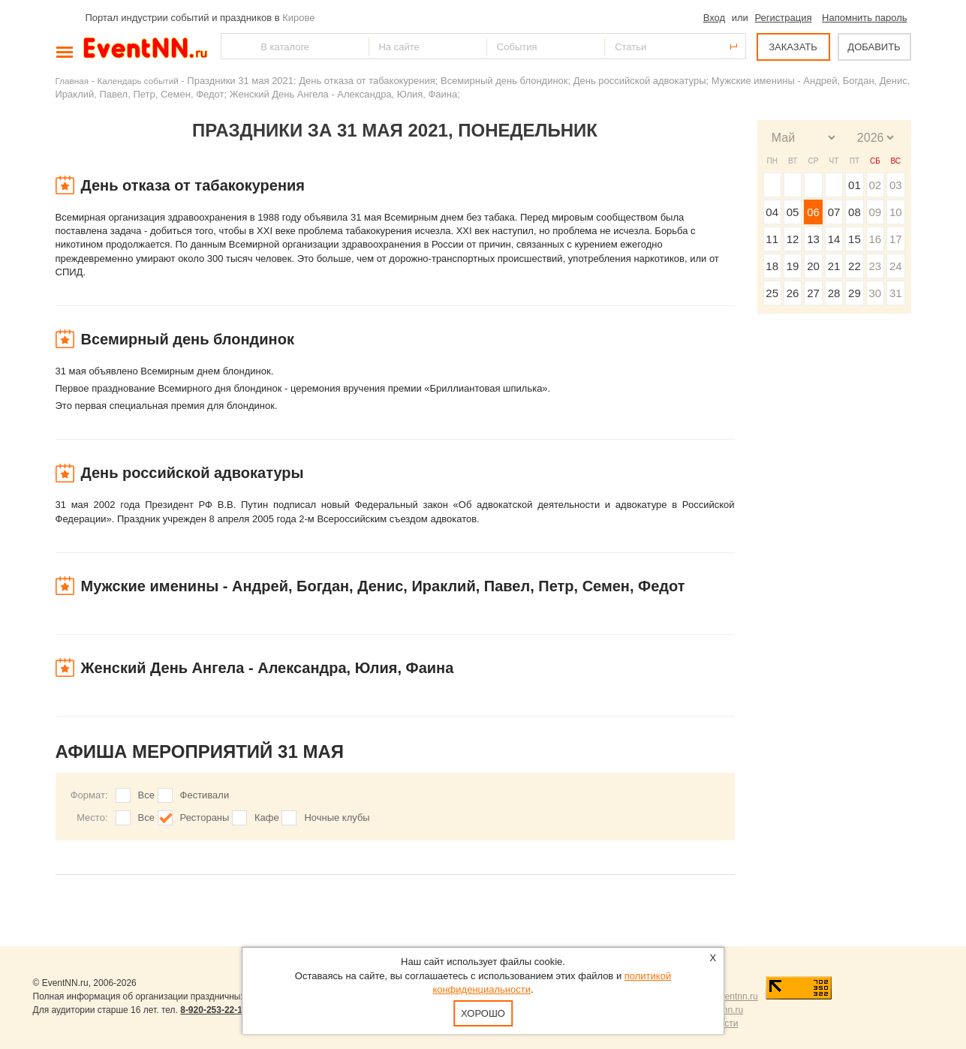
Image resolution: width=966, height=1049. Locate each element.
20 (813, 266)
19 (793, 266)
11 (772, 239)
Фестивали (205, 795)
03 (895, 185)
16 (874, 239)
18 (772, 266)
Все (146, 795)
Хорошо (483, 1013)
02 (874, 185)
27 (813, 293)
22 (854, 266)
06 (813, 212)
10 (895, 212)
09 (874, 212)
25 (772, 293)
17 (895, 239)
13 (813, 239)
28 (834, 293)
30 (874, 293)
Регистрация (782, 17)
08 (854, 212)
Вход (714, 17)
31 (895, 293)
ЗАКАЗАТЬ (793, 47)
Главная (72, 81)
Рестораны (205, 817)
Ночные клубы (336, 817)
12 (793, 239)
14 (834, 239)
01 (854, 185)
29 (854, 293)
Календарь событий (138, 81)
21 (834, 266)
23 (874, 266)
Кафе (266, 817)
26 (793, 293)
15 (854, 239)
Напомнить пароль (864, 17)
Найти (233, 46)
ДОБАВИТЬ (873, 47)
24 (895, 266)
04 (772, 212)
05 (793, 212)
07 (834, 212)
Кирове (298, 17)
